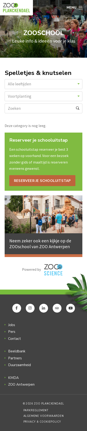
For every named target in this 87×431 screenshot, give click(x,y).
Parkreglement (35, 410)
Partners (15, 358)
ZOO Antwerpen (21, 384)
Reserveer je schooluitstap (42, 180)
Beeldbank (16, 351)
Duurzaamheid (19, 365)
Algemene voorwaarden (43, 416)
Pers (11, 331)
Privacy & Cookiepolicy (42, 422)
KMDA (13, 377)
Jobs (11, 325)
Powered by (42, 270)
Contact (14, 338)
